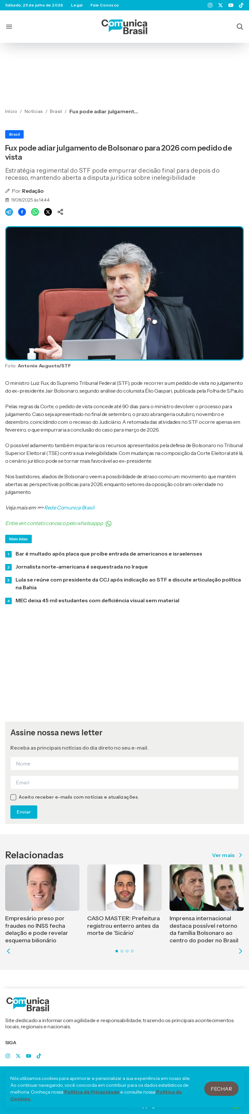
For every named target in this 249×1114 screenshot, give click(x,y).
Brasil (14, 134)
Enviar (24, 812)
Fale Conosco (104, 5)
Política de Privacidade (91, 1100)
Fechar (221, 1097)
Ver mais (228, 855)
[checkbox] (13, 797)
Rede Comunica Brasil (69, 507)
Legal (77, 5)
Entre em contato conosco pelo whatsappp (58, 523)
